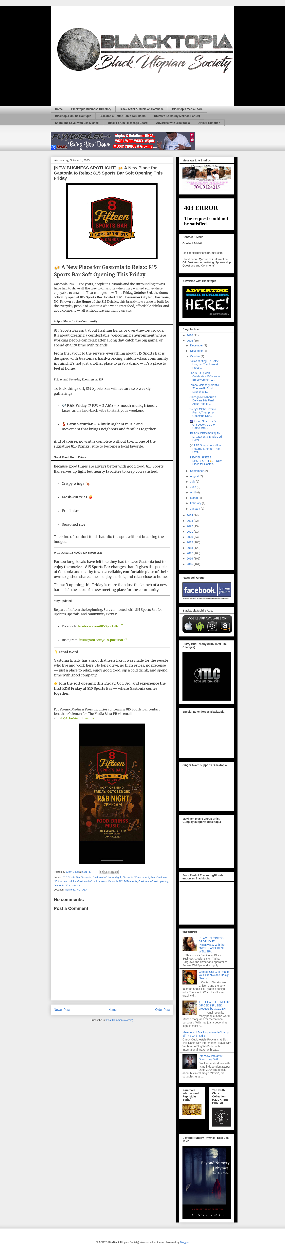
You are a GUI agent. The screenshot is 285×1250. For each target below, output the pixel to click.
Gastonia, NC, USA (76, 889)
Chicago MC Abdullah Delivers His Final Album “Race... (202, 400)
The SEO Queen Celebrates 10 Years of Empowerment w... (204, 376)
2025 (190, 340)
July (193, 481)
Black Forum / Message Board (128, 122)
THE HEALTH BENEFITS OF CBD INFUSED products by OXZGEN (214, 1005)
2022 (190, 526)
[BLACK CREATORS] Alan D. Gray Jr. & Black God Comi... (205, 437)
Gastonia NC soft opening (153, 881)
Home (59, 109)
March (194, 497)
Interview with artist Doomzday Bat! (210, 1057)
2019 (190, 542)
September (197, 470)
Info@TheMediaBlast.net (76, 718)
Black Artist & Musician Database (141, 109)
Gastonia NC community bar (139, 877)
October (195, 356)
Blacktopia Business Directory (91, 109)
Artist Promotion (209, 122)
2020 (190, 537)
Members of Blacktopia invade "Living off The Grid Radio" (205, 1034)
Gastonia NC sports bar (67, 885)
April (193, 492)
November (196, 350)
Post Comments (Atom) (119, 1020)
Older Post (162, 1009)
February (196, 503)
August (194, 476)
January (195, 508)
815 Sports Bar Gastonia (77, 877)
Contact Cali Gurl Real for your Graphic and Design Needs (215, 975)
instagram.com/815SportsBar (103, 640)
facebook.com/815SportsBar (101, 626)
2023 (190, 520)
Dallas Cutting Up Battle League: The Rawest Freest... (204, 364)
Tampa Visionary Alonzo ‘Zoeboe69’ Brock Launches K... (204, 388)
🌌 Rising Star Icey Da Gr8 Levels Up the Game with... (203, 425)
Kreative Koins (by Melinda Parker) (177, 116)
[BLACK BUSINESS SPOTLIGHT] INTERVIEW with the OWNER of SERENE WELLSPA (212, 945)
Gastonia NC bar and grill (106, 877)
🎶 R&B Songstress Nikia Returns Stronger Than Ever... (205, 449)
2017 (190, 553)
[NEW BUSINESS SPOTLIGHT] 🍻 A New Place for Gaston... (205, 461)
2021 (190, 531)
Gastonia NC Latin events (92, 881)
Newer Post (62, 1009)
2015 (190, 564)
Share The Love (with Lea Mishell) (77, 122)
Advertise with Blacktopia (173, 122)
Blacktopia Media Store (187, 109)
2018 (190, 547)
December (196, 345)
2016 (190, 558)
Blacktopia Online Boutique (73, 116)
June (193, 486)
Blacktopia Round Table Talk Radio (123, 116)
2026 (190, 335)
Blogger (184, 1242)
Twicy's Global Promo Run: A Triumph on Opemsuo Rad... (202, 412)
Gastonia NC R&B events (122, 881)
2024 (190, 515)
